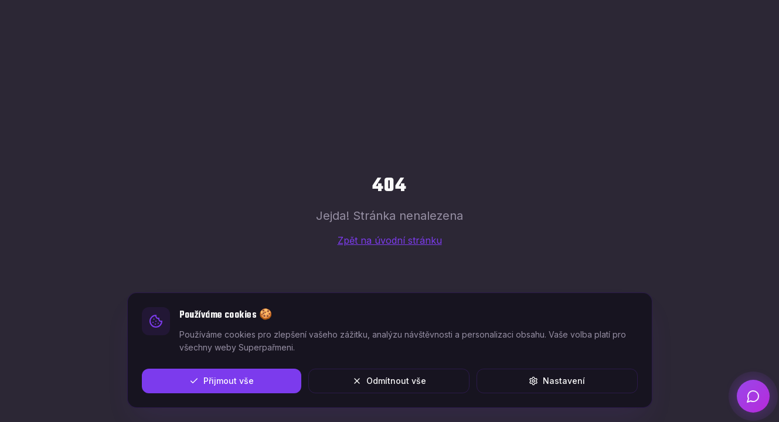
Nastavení (557, 381)
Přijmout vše (221, 381)
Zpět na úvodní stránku (390, 240)
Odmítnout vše (389, 381)
